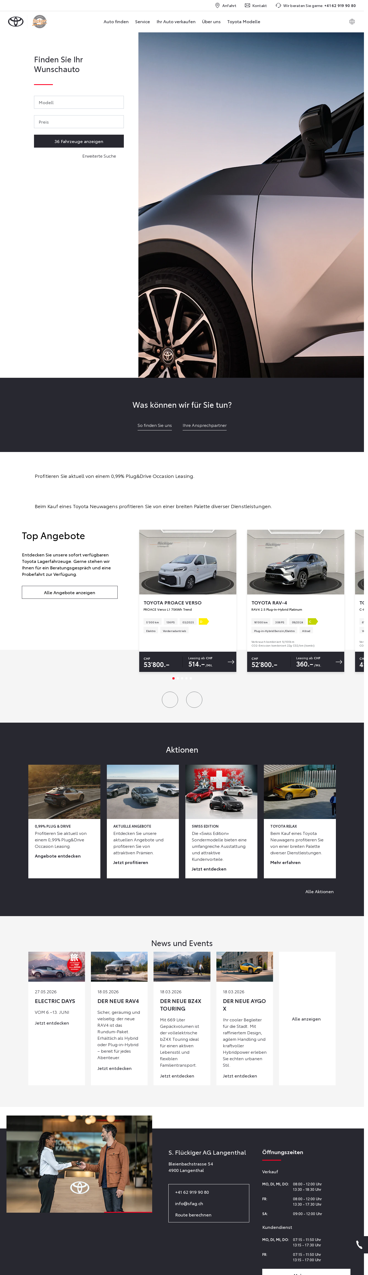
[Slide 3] (182, 678)
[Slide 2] (178, 678)
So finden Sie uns (155, 425)
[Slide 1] (173, 678)
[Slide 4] (186, 678)
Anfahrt (226, 5)
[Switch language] (352, 21)
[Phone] (359, 1244)
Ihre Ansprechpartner (205, 425)
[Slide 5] (191, 678)
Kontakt (256, 5)
